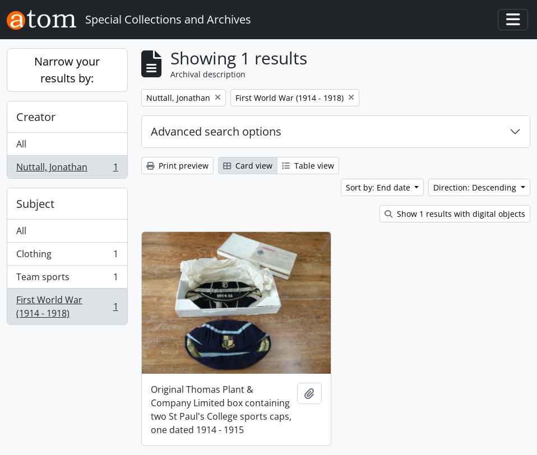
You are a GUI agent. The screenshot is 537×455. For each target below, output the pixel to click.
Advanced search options (216, 131)
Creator (35, 116)
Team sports (67, 279)
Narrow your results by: (67, 70)
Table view (308, 165)
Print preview (177, 165)
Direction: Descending (476, 187)
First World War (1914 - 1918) (67, 306)
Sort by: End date (379, 187)
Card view (247, 165)
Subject (35, 203)
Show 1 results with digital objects (455, 213)
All (21, 144)
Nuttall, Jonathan (67, 169)
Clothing (67, 256)
